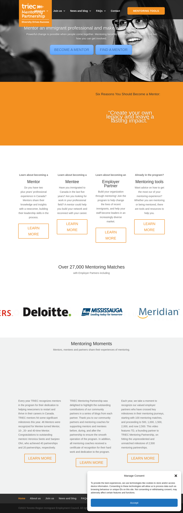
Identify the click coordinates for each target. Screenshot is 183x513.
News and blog (79, 11)
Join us (57, 11)
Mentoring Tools (146, 10)
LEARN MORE (34, 231)
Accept (134, 502)
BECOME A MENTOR (71, 50)
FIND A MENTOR (114, 50)
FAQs (99, 11)
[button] (176, 476)
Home (26, 11)
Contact (115, 11)
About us (39, 11)
